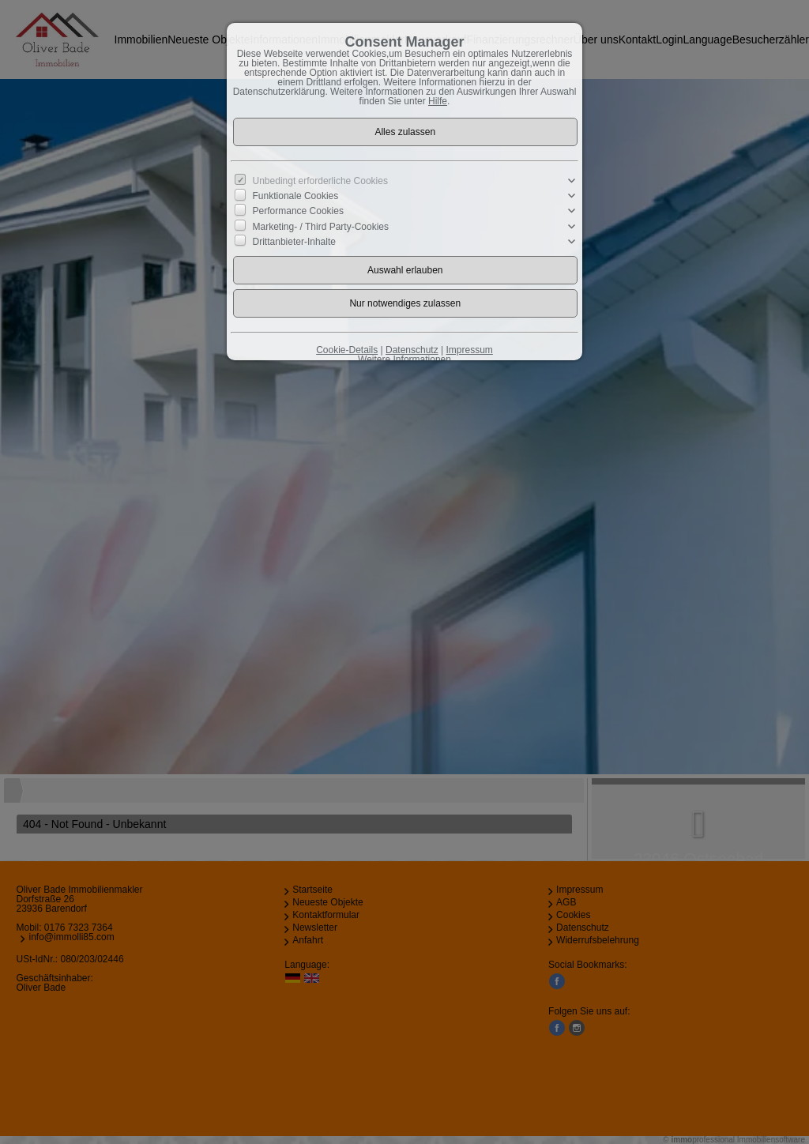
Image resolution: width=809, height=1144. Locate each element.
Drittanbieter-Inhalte (294, 240)
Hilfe (437, 101)
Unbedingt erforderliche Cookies (320, 180)
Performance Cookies (298, 210)
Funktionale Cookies (296, 195)
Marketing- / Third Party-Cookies (321, 225)
